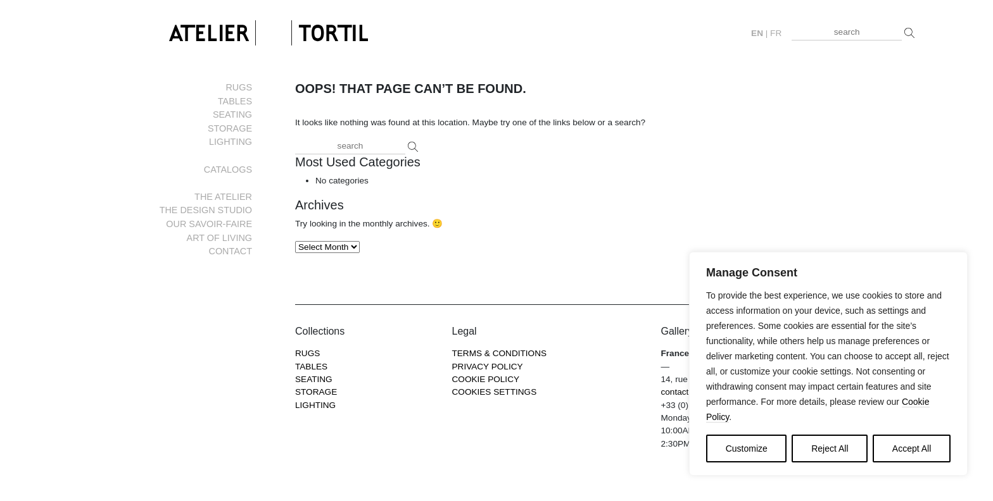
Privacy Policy (487, 366)
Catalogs (228, 169)
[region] (828, 364)
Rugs (238, 87)
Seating (232, 114)
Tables (235, 101)
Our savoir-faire (209, 224)
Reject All (829, 448)
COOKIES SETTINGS (494, 392)
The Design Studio (206, 210)
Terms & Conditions (499, 353)
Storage (230, 128)
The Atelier (223, 197)
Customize (747, 448)
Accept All (911, 448)
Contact (230, 251)
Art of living (219, 238)
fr (775, 33)
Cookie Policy (486, 379)
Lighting (230, 142)
